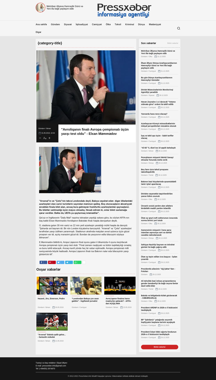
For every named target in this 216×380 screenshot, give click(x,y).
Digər (38, 32)
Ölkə (108, 24)
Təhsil (118, 24)
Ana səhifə (41, 24)
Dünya (141, 24)
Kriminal (129, 24)
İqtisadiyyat (82, 24)
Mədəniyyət (155, 24)
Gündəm (55, 24)
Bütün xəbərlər (172, 43)
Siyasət (68, 24)
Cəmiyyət (97, 24)
